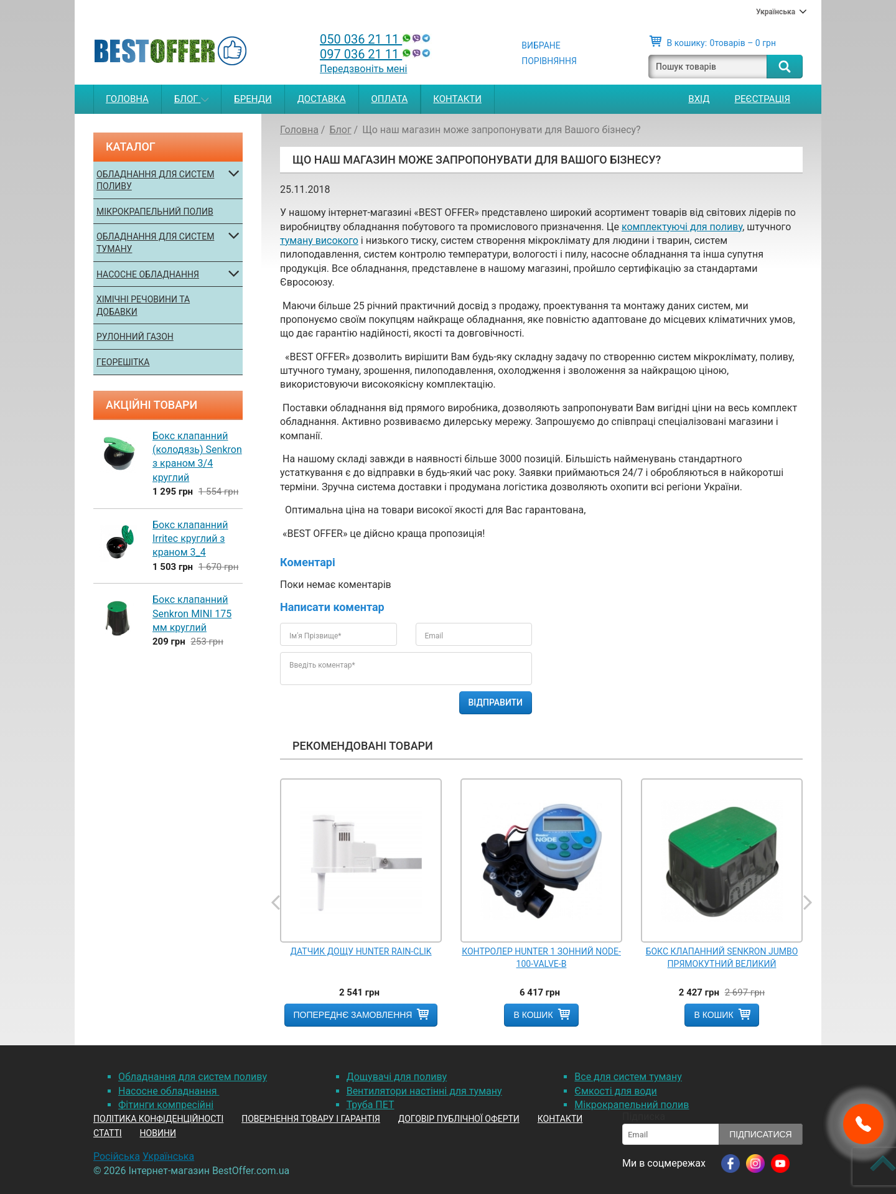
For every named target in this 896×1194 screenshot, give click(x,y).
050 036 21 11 (376, 39)
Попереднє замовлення (353, 1015)
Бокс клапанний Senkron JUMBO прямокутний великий (722, 957)
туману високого (319, 240)
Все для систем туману (628, 1077)
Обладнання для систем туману (155, 242)
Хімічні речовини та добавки (143, 305)
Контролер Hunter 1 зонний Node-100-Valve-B (541, 957)
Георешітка (122, 362)
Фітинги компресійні (165, 1105)
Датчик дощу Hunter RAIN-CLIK (360, 951)
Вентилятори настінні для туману (424, 1091)
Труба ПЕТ (370, 1105)
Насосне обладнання (147, 274)
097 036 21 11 (376, 54)
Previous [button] (277, 903)
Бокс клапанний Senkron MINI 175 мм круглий (191, 613)
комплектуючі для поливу (682, 227)
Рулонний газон (135, 337)
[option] (361, 902)
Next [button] (807, 903)
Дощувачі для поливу (397, 1077)
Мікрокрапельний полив (154, 212)
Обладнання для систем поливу (155, 180)
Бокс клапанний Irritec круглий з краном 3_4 (190, 539)
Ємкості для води (615, 1091)
